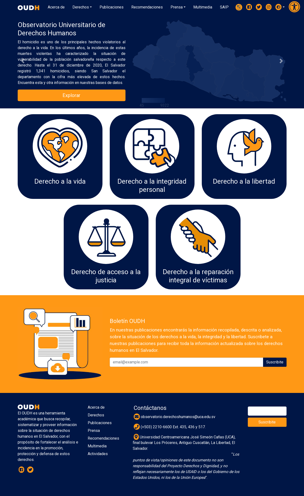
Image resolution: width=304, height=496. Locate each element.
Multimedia (97, 446)
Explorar (71, 95)
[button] (280, 7)
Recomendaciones (103, 438)
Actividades (98, 453)
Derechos (96, 415)
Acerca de (96, 407)
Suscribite (274, 362)
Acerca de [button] (56, 7)
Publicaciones (100, 423)
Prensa (94, 430)
